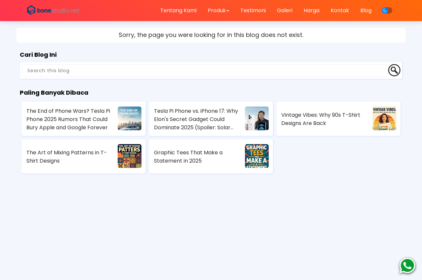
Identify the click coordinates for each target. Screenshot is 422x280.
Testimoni (253, 10)
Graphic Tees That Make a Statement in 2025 (188, 157)
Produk (218, 10)
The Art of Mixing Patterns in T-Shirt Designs (66, 157)
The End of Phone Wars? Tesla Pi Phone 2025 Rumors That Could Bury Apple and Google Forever (68, 119)
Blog (366, 10)
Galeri (284, 10)
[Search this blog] (204, 70)
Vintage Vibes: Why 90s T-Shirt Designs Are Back (320, 119)
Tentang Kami (178, 10)
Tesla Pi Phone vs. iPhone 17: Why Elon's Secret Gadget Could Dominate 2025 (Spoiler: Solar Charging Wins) (196, 119)
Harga (311, 10)
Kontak (340, 10)
